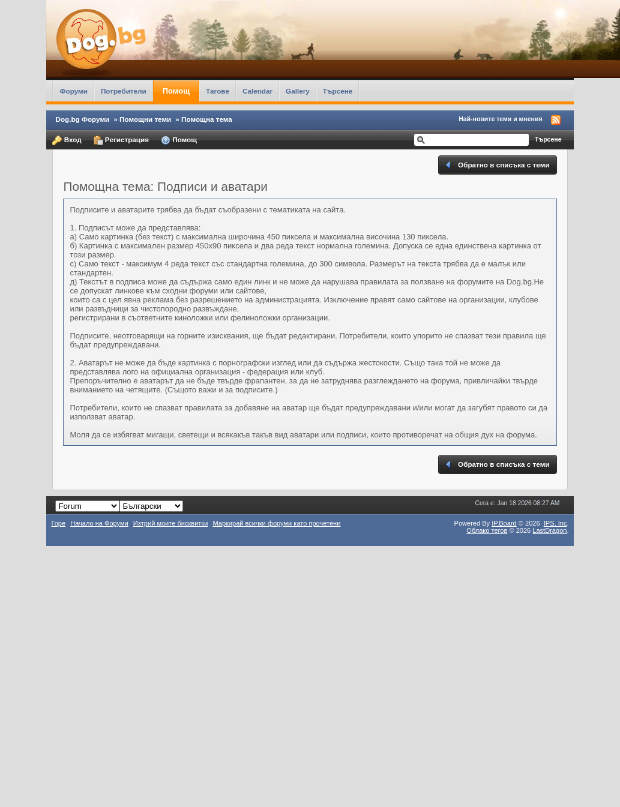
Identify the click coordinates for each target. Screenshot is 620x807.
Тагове (217, 91)
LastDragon (549, 530)
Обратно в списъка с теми (497, 165)
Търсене (338, 91)
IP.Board (504, 523)
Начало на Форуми (99, 523)
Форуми (73, 91)
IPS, (555, 523)
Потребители (123, 91)
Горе (58, 523)
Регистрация (121, 140)
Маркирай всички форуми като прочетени (276, 523)
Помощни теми (145, 119)
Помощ (176, 90)
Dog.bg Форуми (82, 119)
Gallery (298, 91)
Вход (66, 140)
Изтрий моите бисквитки (170, 523)
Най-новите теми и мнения (500, 118)
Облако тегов (486, 530)
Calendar (257, 91)
